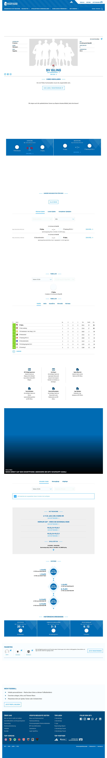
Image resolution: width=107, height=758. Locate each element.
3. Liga (56, 723)
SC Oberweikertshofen (23, 341)
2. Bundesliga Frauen (60, 731)
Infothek (88, 2)
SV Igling (21, 325)
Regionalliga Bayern (59, 726)
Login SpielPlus (33, 731)
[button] (5, 74)
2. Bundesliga (58, 721)
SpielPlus (82, 2)
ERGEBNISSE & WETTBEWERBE (12, 9)
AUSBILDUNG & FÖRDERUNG (60, 9)
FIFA (18, 746)
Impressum (100, 746)
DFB (9, 746)
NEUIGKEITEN (25, 9)
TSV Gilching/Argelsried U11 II (25, 344)
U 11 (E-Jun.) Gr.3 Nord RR (86, 43)
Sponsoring (7, 723)
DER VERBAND (74, 9)
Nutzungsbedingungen (81, 746)
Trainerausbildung (34, 721)
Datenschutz (92, 746)
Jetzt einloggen (96, 2)
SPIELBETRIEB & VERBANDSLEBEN (41, 9)
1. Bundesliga (58, 718)
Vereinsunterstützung (10, 726)
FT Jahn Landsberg (23, 328)
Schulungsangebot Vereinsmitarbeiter (39, 723)
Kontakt (6, 731)
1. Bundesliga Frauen (60, 728)
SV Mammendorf (22, 334)
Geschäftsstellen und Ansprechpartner (14, 721)
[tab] (40, 212)
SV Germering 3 (22, 347)
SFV (5, 746)
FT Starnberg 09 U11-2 (24, 338)
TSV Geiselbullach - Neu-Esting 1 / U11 (27, 331)
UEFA (13, 746)
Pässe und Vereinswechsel (36, 718)
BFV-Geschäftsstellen (35, 726)
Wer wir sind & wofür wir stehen (13, 718)
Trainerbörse (32, 728)
